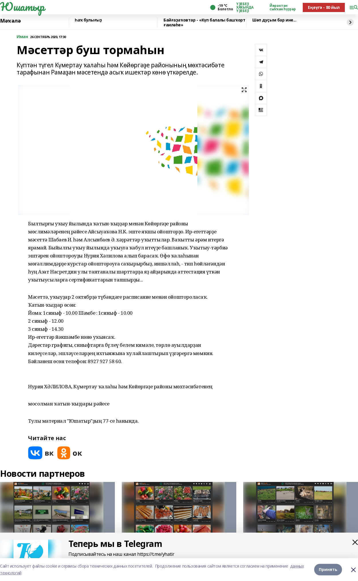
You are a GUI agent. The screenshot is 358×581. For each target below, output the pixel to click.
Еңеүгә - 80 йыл (324, 7)
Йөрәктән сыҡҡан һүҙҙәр (283, 7)
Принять (328, 569)
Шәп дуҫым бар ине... (274, 20)
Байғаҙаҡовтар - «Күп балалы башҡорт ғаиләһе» (204, 22)
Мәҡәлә (10, 21)
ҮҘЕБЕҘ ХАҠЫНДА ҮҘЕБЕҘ (244, 7)
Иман (22, 36)
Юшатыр (22, 6)
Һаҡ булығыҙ (88, 20)
